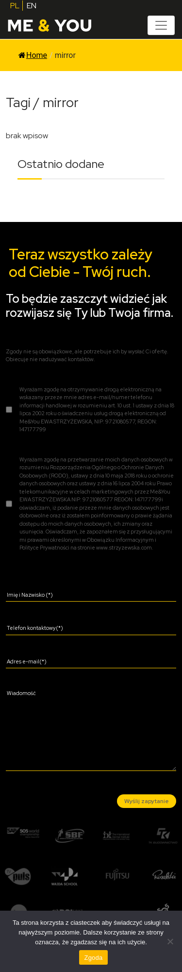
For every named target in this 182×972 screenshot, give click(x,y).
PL (14, 5)
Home (32, 55)
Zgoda (93, 957)
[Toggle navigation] (161, 25)
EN (31, 5)
